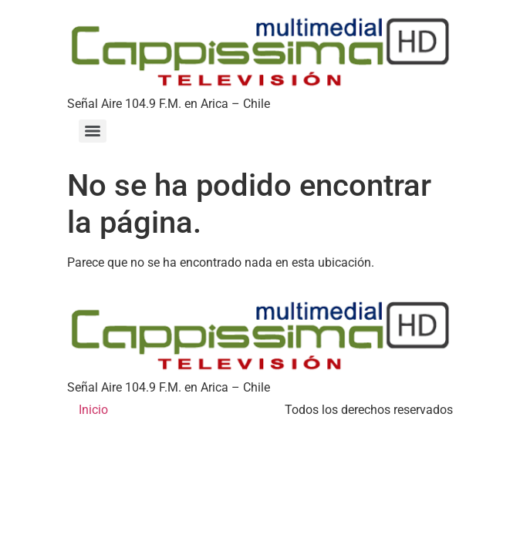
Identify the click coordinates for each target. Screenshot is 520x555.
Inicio (93, 409)
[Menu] (92, 131)
